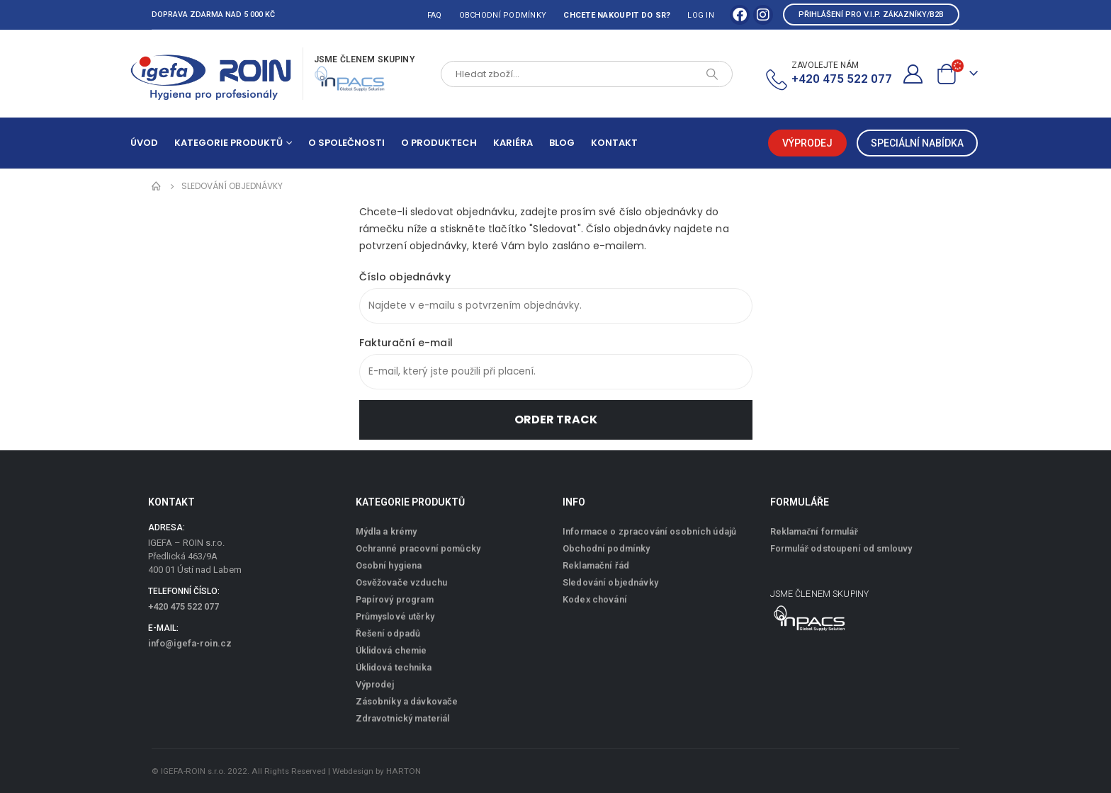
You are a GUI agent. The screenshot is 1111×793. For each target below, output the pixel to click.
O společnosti (346, 142)
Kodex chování (595, 599)
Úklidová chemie (391, 650)
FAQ (434, 15)
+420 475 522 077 (183, 606)
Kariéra (513, 142)
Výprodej (375, 684)
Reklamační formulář (814, 531)
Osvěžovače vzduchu (402, 582)
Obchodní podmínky (503, 15)
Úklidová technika (394, 667)
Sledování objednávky (610, 582)
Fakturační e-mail (406, 343)
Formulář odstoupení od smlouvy (841, 548)
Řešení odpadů (388, 633)
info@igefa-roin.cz (190, 643)
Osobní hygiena (389, 565)
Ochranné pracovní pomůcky (418, 548)
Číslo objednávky (405, 277)
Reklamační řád (596, 565)
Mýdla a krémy (386, 531)
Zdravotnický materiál (403, 718)
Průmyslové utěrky (395, 616)
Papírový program (395, 599)
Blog (562, 142)
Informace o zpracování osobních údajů (649, 531)
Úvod (144, 142)
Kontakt (614, 142)
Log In (700, 15)
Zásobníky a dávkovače (407, 701)
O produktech (439, 142)
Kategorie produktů (228, 142)
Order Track (555, 419)
